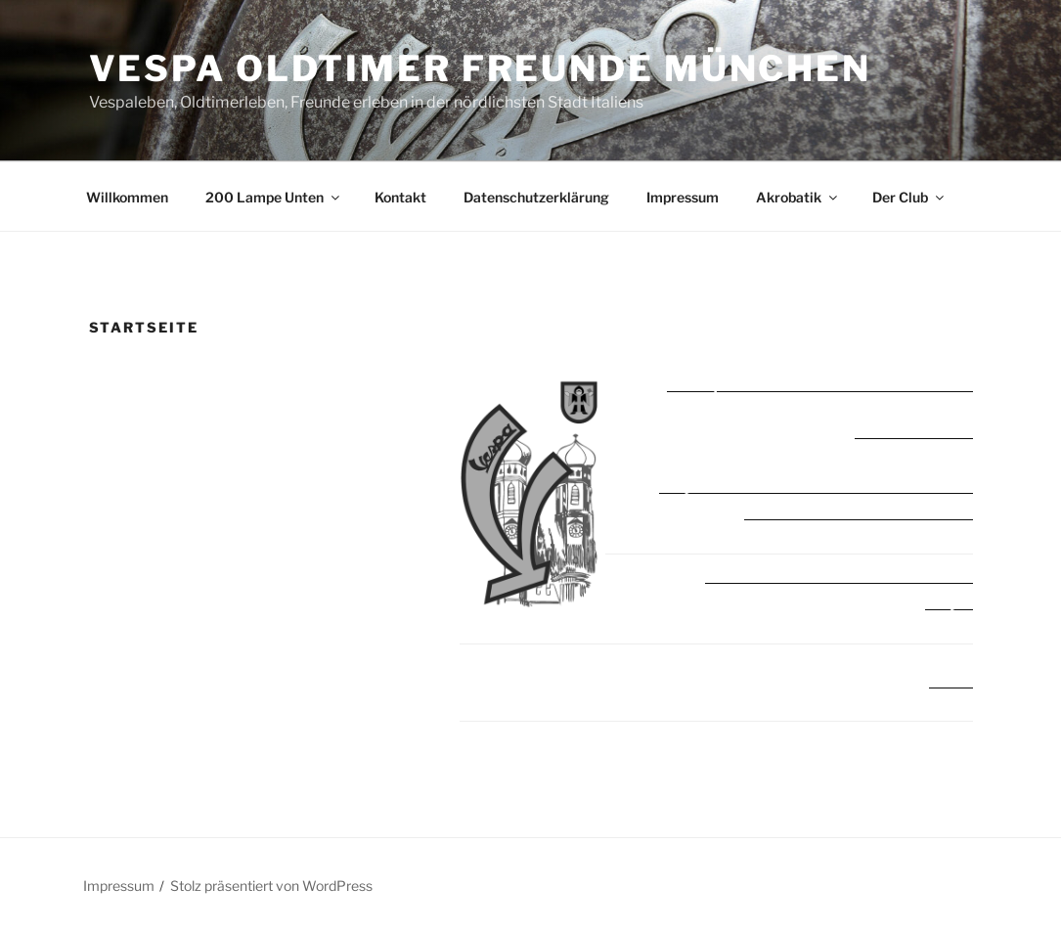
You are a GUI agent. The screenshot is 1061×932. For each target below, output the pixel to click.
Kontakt (400, 197)
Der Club (909, 197)
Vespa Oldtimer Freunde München (480, 68)
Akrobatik (798, 197)
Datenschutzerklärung (536, 197)
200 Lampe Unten (273, 197)
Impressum (682, 197)
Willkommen (127, 197)
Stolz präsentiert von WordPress (271, 885)
